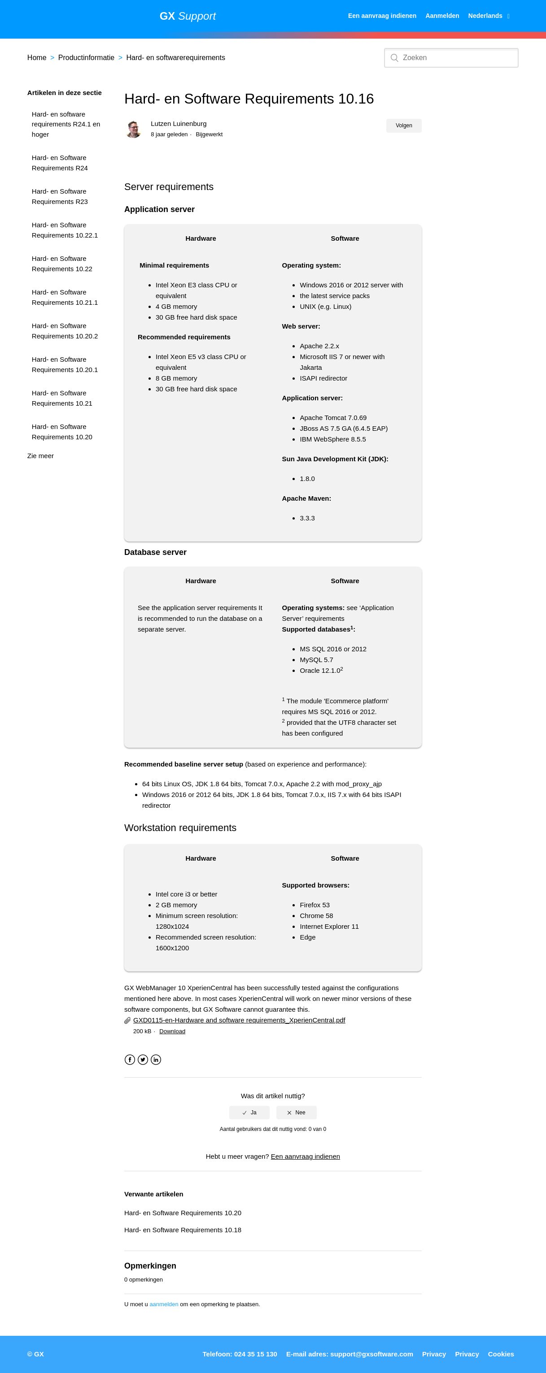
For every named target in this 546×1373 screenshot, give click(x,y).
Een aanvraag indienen (382, 15)
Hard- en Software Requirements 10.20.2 (65, 331)
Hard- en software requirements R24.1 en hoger (66, 124)
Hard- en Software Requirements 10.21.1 (65, 297)
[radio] (249, 1112)
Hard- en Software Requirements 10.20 (62, 432)
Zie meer (40, 455)
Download (172, 1031)
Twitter (143, 1059)
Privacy (434, 1354)
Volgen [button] (404, 125)
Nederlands (486, 15)
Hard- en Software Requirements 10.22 (62, 264)
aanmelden (163, 1304)
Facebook (129, 1059)
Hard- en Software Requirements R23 (60, 196)
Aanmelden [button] (442, 15)
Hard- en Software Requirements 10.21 (62, 398)
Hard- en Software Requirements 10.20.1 (65, 364)
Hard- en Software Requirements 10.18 (182, 1230)
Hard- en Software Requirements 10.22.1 (65, 230)
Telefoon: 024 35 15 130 (239, 1354)
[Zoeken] (451, 58)
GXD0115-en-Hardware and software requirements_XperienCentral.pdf (239, 1020)
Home (37, 57)
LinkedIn (156, 1059)
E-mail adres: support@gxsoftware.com (349, 1354)
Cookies (501, 1354)
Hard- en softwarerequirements (175, 57)
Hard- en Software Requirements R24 (60, 163)
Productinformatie (86, 57)
